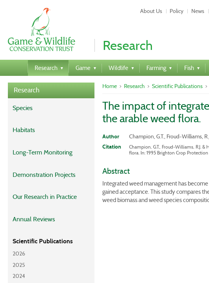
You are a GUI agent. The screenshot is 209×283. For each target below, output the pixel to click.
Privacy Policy (60, 219)
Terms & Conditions (159, 208)
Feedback (110, 208)
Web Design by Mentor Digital (104, 252)
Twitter (124, 219)
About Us (37, 208)
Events (96, 219)
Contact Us (74, 208)
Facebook (155, 219)
